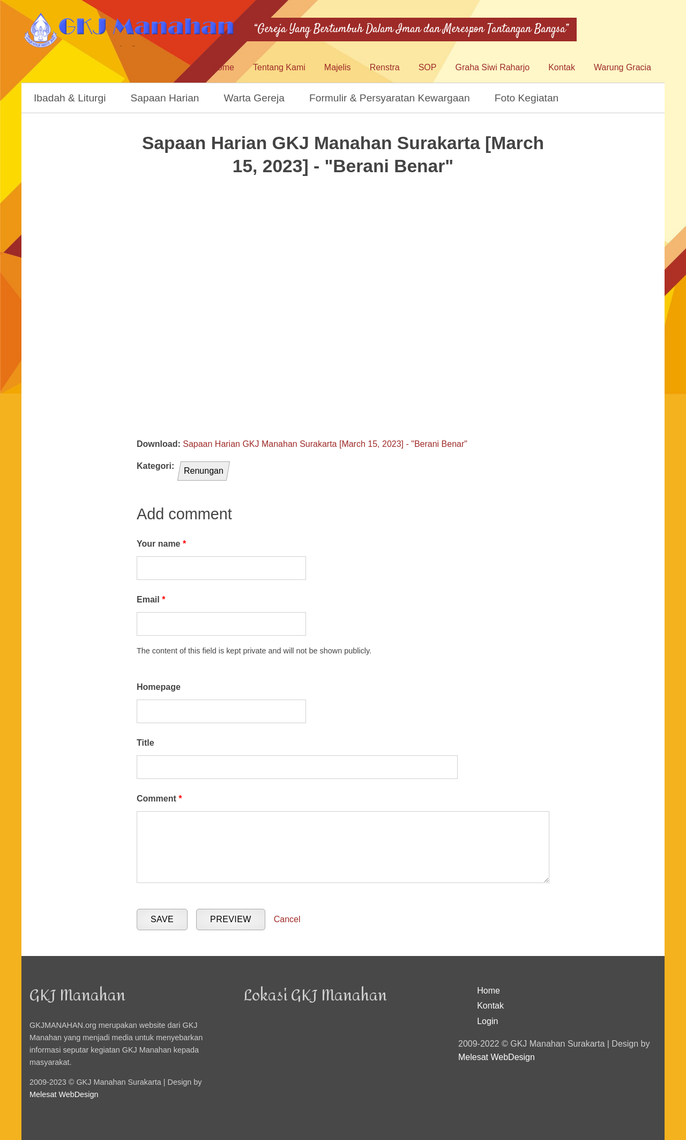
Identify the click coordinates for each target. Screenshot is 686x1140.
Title (145, 742)
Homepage (159, 687)
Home (222, 67)
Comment (159, 798)
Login (487, 1021)
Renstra (385, 67)
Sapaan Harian (165, 98)
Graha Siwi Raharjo (492, 67)
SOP (428, 67)
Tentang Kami (279, 67)
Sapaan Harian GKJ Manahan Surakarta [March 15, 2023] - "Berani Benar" (325, 443)
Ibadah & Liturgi (70, 98)
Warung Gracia (622, 67)
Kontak (561, 67)
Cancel (287, 919)
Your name (161, 543)
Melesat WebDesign (64, 1094)
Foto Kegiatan (526, 98)
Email (151, 599)
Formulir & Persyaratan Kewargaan (389, 98)
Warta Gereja (254, 98)
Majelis (337, 67)
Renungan (203, 470)
